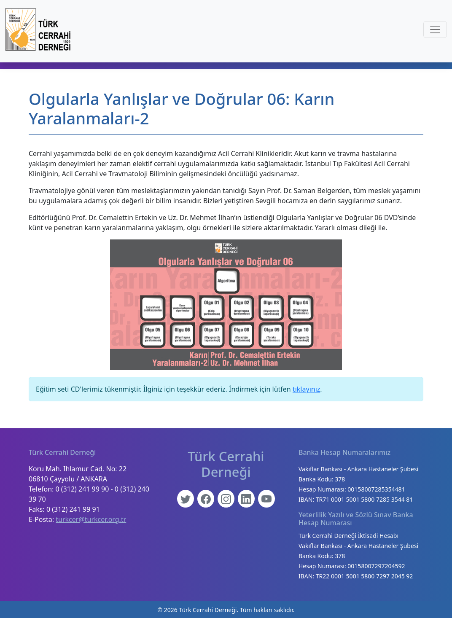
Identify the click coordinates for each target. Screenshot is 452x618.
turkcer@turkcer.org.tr (91, 519)
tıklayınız (306, 389)
